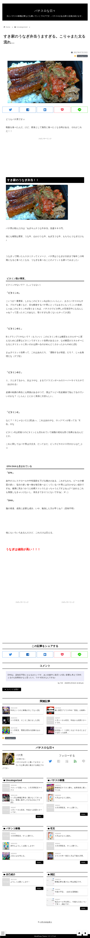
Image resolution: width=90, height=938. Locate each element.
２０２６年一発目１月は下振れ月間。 (70, 856)
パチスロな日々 (45, 10)
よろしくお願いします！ (20, 882)
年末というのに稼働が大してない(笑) (25, 710)
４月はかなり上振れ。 (63, 798)
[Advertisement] (45, 157)
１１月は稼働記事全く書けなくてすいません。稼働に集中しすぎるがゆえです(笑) (26, 800)
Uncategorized (82, 56)
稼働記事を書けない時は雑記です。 (69, 882)
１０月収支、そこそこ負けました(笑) (25, 720)
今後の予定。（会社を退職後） (67, 892)
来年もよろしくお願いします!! (22, 846)
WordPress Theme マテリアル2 (45, 936)
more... (39, 816)
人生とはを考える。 (18, 856)
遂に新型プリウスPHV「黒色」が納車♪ (70, 710)
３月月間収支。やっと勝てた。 (67, 808)
